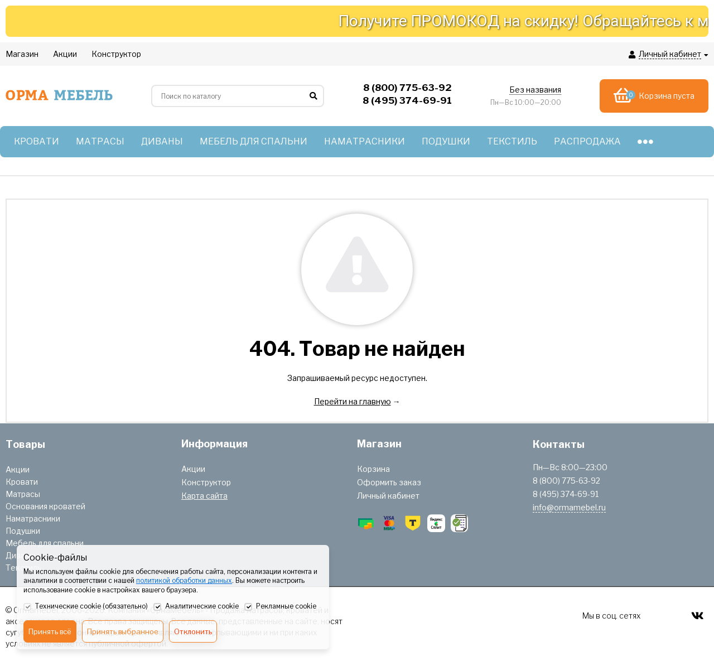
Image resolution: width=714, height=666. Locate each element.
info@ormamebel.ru (569, 507)
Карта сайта (204, 495)
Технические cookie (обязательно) (85, 607)
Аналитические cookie (196, 607)
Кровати (22, 481)
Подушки (23, 530)
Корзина (373, 469)
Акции (18, 469)
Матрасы (23, 494)
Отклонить (193, 631)
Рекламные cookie (280, 607)
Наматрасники (33, 518)
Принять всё (49, 631)
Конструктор (206, 482)
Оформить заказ (389, 482)
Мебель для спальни (45, 543)
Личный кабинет (388, 495)
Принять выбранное (122, 631)
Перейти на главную (352, 401)
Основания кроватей (45, 506)
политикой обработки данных (184, 580)
